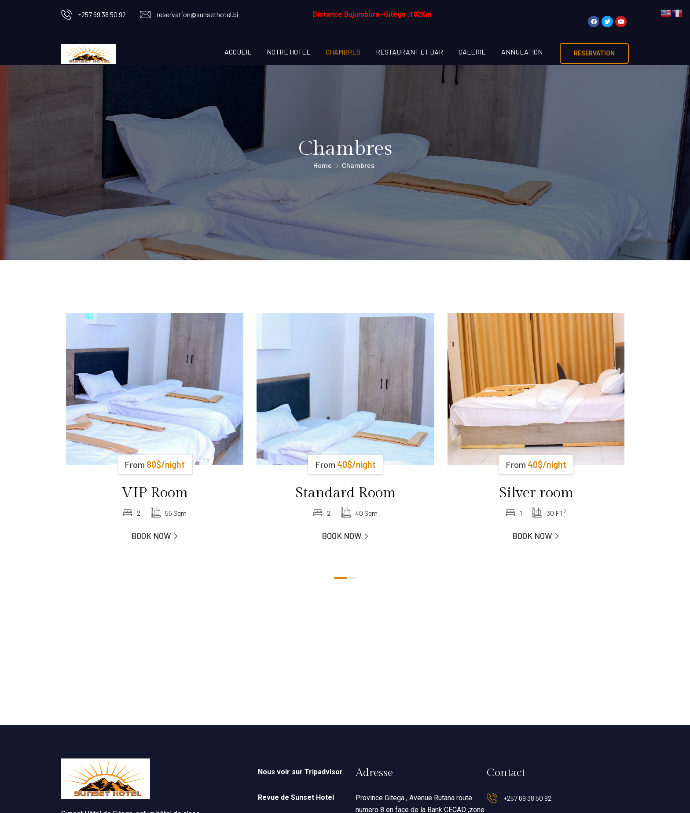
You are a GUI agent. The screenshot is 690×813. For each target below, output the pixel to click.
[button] (341, 578)
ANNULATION (522, 51)
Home (322, 165)
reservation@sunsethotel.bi (198, 14)
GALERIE (472, 51)
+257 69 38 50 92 (102, 14)
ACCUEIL (237, 51)
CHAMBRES (343, 51)
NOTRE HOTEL (288, 51)
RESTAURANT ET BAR (409, 51)
